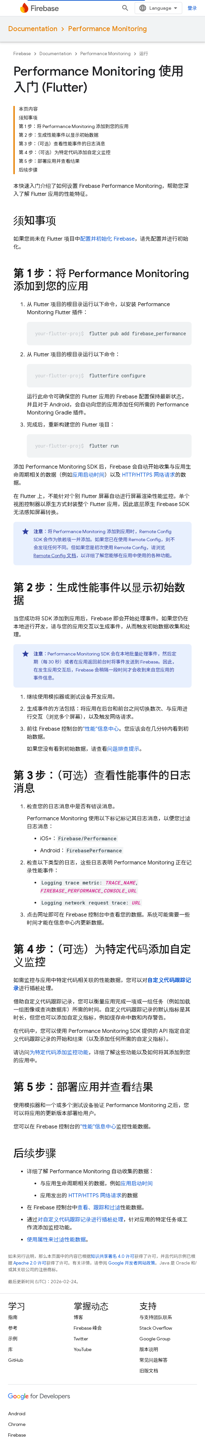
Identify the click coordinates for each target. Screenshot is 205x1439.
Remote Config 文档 (54, 556)
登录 (192, 8)
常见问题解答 (153, 1360)
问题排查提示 (123, 749)
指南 (12, 1317)
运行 (143, 53)
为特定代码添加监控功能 (58, 1052)
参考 (12, 1328)
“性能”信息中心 (101, 729)
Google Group (154, 1339)
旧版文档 (148, 1371)
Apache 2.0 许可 (29, 1263)
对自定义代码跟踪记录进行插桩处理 (80, 1219)
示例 (12, 1339)
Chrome (16, 1424)
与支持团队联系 (155, 1317)
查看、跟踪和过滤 (98, 1207)
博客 (78, 1317)
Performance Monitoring (107, 29)
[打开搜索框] (125, 8)
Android (16, 1414)
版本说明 (148, 1349)
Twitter (81, 1339)
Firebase (22, 53)
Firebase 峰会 (88, 1328)
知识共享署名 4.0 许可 (112, 1256)
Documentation (32, 29)
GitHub (15, 1360)
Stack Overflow (155, 1328)
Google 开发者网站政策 (131, 1263)
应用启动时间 (88, 475)
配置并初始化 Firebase (107, 239)
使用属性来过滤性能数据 (56, 1239)
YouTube (82, 1349)
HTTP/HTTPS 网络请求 (148, 475)
